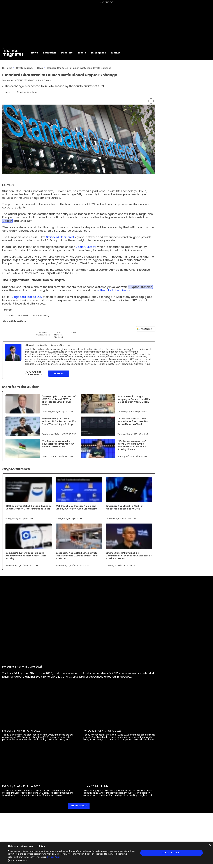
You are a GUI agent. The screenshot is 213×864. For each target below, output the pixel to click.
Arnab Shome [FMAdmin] (44, 80)
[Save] (73, 330)
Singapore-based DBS (27, 297)
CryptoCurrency (24, 67)
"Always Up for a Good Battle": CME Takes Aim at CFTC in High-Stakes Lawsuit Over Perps (59, 400)
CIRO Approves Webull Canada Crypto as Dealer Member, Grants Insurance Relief (28, 507)
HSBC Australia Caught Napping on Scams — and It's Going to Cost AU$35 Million (134, 399)
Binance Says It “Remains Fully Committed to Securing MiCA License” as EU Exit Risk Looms (129, 555)
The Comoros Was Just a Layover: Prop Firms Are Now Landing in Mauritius (58, 444)
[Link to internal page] (13, 352)
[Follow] (58, 332)
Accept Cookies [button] (171, 852)
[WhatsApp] (50, 328)
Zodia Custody (86, 247)
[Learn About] (43, 332)
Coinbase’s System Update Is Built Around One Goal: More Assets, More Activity (25, 555)
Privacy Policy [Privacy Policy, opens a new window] (53, 857)
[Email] (20, 328)
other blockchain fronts (114, 290)
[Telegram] (27, 328)
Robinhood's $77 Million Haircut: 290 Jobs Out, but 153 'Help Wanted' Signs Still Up (59, 421)
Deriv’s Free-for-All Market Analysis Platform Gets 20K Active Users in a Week (133, 421)
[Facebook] (35, 328)
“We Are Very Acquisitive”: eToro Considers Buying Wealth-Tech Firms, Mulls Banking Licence (132, 445)
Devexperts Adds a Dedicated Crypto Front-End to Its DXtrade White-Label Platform (77, 555)
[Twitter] (5, 328)
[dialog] (106, 853)
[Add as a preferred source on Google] (145, 329)
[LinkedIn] (12, 328)
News (40, 67)
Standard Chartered (60, 237)
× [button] (209, 845)
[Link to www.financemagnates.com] (22, 403)
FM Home (7, 67)
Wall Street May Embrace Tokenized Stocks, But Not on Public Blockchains (76, 507)
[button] (71, 860)
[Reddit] (66, 328)
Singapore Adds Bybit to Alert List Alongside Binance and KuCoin (124, 507)
